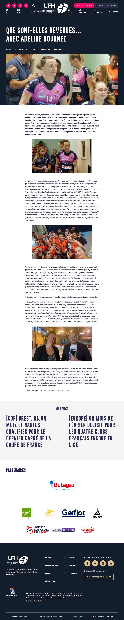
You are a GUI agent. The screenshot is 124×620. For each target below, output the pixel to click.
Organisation (50, 581)
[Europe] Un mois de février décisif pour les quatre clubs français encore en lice (92, 431)
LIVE (78, 5)
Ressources (113, 11)
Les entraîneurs (97, 11)
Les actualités (70, 557)
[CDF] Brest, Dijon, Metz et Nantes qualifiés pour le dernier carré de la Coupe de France (28, 431)
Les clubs (70, 11)
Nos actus (19, 11)
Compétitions (36, 11)
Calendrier (100, 5)
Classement (111, 5)
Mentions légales (78, 616)
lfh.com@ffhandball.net (99, 577)
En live (48, 557)
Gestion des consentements (19, 616)
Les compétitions (52, 565)
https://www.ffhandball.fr (34, 601)
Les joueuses (82, 11)
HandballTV (88, 5)
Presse (48, 573)
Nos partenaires (71, 573)
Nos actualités (19, 50)
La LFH (7, 11)
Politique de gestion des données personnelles (50, 616)
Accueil (8, 50)
